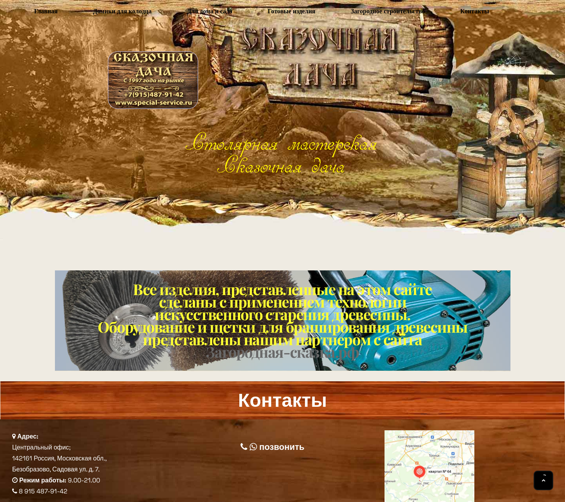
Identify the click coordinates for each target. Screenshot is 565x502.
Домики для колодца (122, 11)
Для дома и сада (209, 11)
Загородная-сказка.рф (282, 352)
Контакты (474, 11)
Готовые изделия (291, 11)
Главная (46, 11)
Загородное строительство (388, 11)
